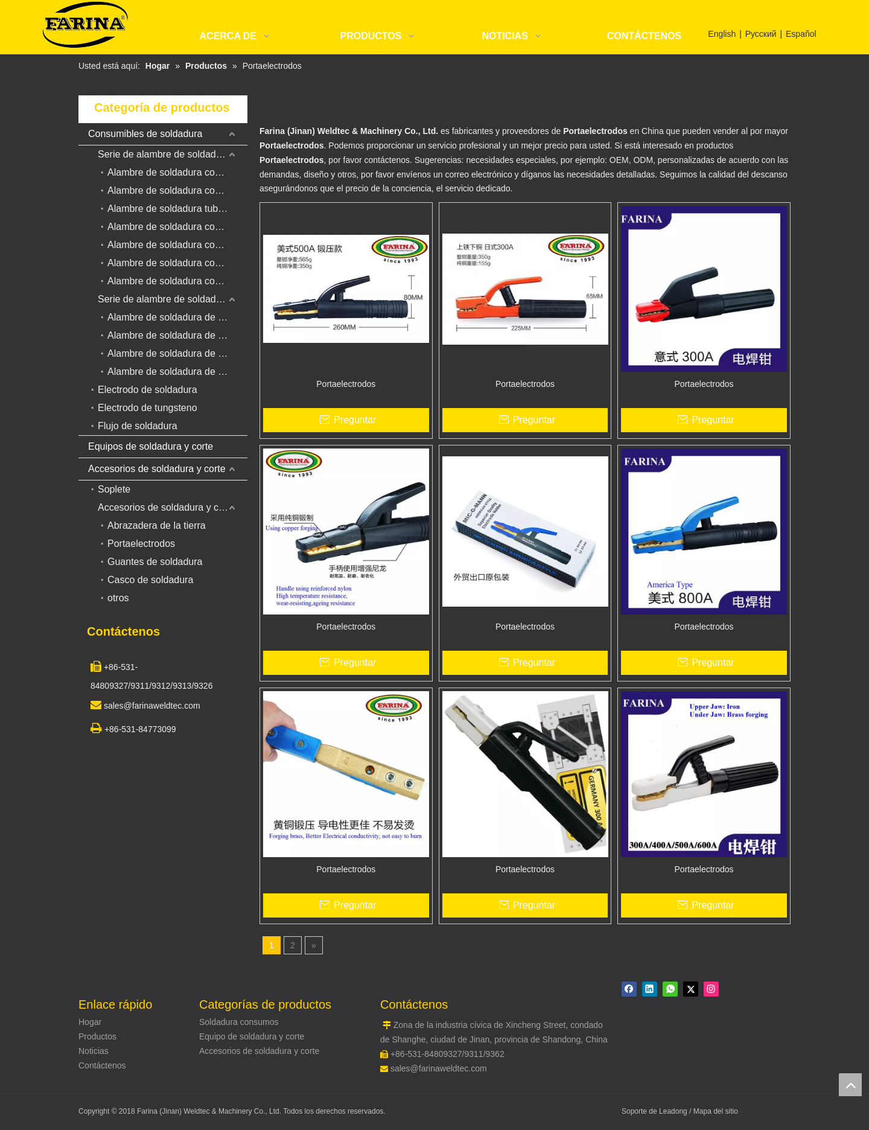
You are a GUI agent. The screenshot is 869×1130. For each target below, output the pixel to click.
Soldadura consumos (239, 1022)
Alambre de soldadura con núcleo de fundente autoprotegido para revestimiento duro (177, 245)
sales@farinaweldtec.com (438, 1068)
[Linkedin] (649, 989)
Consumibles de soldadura (145, 134)
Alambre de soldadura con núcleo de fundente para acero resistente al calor (177, 281)
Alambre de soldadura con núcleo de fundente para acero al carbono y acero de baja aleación (177, 172)
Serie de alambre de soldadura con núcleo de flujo (172, 154)
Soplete (114, 489)
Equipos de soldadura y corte (150, 446)
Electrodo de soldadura (147, 390)
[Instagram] (711, 989)
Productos (97, 1036)
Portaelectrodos (141, 543)
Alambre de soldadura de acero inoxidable (177, 335)
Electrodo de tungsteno (147, 408)
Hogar (89, 1022)
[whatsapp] (670, 989)
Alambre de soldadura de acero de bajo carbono (177, 317)
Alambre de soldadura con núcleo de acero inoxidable (177, 263)
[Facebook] (629, 989)
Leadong (674, 1111)
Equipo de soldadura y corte (251, 1036)
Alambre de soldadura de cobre (174, 371)
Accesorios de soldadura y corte (157, 469)
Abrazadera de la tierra (156, 525)
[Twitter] (690, 989)
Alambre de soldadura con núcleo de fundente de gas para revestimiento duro (177, 190)
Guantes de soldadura (154, 562)
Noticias (93, 1051)
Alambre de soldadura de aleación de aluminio (177, 353)
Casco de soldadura (150, 580)
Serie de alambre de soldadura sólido (172, 299)
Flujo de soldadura (137, 426)
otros (118, 598)
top (850, 1084)
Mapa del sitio (715, 1111)
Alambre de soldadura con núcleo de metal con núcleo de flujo (177, 227)
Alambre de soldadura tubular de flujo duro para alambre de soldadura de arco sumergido (177, 208)
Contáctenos (102, 1065)
